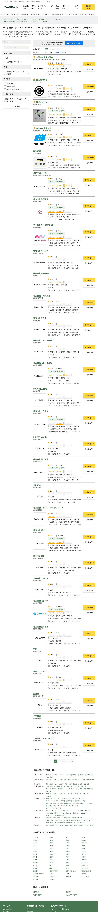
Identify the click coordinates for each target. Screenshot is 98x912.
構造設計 (75, 775)
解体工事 (86, 784)
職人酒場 (57, 7)
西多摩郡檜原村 (86, 871)
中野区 (51, 846)
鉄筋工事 (83, 786)
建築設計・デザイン (51, 775)
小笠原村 (52, 879)
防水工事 (68, 801)
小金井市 (35, 860)
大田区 (67, 843)
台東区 (51, 840)
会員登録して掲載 (73, 43)
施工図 (47, 777)
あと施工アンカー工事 (79, 801)
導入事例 (29, 909)
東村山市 (84, 860)
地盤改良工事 (37, 895)
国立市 (51, 863)
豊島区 (84, 846)
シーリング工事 (65, 798)
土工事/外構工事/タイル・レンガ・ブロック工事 (45, 19)
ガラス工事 (75, 806)
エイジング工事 (65, 806)
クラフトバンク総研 (65, 7)
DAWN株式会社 (40, 388)
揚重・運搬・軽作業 (88, 779)
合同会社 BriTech (41, 578)
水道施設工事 (81, 823)
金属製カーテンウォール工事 (54, 794)
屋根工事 (85, 794)
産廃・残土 (63, 779)
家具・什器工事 (61, 813)
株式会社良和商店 (40, 251)
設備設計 (82, 775)
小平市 (51, 860)
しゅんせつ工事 (69, 789)
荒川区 (51, 848)
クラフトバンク (8, 19)
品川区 (35, 843)
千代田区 (35, 837)
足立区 (35, 851)
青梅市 (84, 854)
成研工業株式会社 (40, 173)
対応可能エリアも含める (14, 62)
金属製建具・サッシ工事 (71, 803)
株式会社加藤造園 (40, 626)
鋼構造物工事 (88, 789)
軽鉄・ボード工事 (51, 810)
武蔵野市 (52, 854)
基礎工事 (59, 786)
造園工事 (48, 796)
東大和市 (35, 865)
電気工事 (48, 818)
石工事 (81, 798)
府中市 (35, 857)
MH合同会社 (38, 556)
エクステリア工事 (71, 895)
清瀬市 (51, 865)
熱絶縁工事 (49, 798)
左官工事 (74, 798)
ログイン (76, 7)
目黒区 (51, 843)
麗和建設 (37, 150)
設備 (91, 825)
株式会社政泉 (41, 79)
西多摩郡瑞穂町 (53, 871)
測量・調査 (49, 779)
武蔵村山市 (85, 865)
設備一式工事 (78, 784)
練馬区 (84, 848)
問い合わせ (89, 64)
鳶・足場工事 (68, 786)
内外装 (61, 825)
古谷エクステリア (40, 671)
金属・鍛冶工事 (50, 803)
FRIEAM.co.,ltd (40, 437)
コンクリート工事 (51, 789)
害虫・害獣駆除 (59, 815)
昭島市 (51, 857)
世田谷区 (84, 843)
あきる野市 (85, 868)
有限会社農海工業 (43, 128)
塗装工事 (48, 806)
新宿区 (84, 837)
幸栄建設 (37, 716)
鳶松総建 (37, 485)
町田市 (84, 857)
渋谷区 (35, 846)
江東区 (84, 840)
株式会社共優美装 (40, 199)
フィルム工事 (74, 810)
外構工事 (48, 791)
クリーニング (49, 815)
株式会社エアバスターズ (43, 340)
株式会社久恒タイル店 (42, 362)
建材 (56, 825)
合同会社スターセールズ (43, 738)
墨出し (56, 779)
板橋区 (67, 848)
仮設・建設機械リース (74, 779)
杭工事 (53, 786)
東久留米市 (69, 865)
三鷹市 (67, 854)
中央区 (51, 837)
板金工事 (56, 798)
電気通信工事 (56, 818)
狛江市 (84, 863)
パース (53, 777)
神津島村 (35, 877)
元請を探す (10, 83)
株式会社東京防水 (40, 600)
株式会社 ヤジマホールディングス (48, 507)
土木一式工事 (59, 784)
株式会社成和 (39, 530)
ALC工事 (66, 794)
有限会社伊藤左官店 (44, 57)
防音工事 (70, 813)
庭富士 (36, 693)
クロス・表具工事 (63, 810)
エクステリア (68, 825)
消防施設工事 (66, 818)
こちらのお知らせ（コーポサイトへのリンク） (67, 14)
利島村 (67, 874)
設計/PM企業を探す (13, 89)
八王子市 (84, 851)
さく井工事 (79, 789)
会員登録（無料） (88, 7)
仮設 (47, 825)
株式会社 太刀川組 (41, 295)
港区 (67, 837)
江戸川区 (68, 851)
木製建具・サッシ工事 (86, 803)
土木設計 (89, 775)
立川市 (35, 854)
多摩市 (35, 868)
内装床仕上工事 (50, 813)
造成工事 (36, 892)
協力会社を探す (26, 7)
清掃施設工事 (71, 823)
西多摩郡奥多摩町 (38, 874)
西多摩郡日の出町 (71, 871)
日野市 (67, 860)
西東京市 (35, 871)
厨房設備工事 (49, 823)
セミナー (51, 7)
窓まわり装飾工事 (85, 810)
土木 (51, 825)
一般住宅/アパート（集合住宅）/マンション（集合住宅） (21, 21)
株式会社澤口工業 (40, 459)
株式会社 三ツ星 (40, 411)
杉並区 (67, 846)
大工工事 (59, 803)
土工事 (47, 786)
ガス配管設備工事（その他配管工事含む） (76, 820)
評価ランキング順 (60, 52)
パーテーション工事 (80, 813)
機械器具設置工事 (60, 823)
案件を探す (34, 7)
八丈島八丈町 (86, 877)
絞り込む (17, 106)
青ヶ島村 (35, 879)
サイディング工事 (76, 794)
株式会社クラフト (40, 318)
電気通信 (81, 825)
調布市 (67, 857)
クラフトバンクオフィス (43, 7)
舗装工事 (60, 789)
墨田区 (67, 840)
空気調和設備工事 (77, 818)
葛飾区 (51, 851)
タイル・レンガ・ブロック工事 (55, 801)
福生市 (67, 863)
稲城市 (51, 868)
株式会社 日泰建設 (41, 273)
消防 (87, 825)
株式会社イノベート (44, 102)
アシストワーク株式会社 (43, 225)
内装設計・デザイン (65, 775)
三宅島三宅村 (53, 877)
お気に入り (89, 69)
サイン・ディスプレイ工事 (53, 808)
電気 (75, 825)
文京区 (35, 840)
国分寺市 (35, 863)
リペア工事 (56, 806)
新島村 (84, 874)
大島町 (51, 874)
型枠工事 (76, 786)
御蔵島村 (68, 877)
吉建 (35, 649)
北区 (34, 848)
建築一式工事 (49, 784)
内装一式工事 (69, 784)
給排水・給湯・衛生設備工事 (54, 820)
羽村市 (67, 868)
